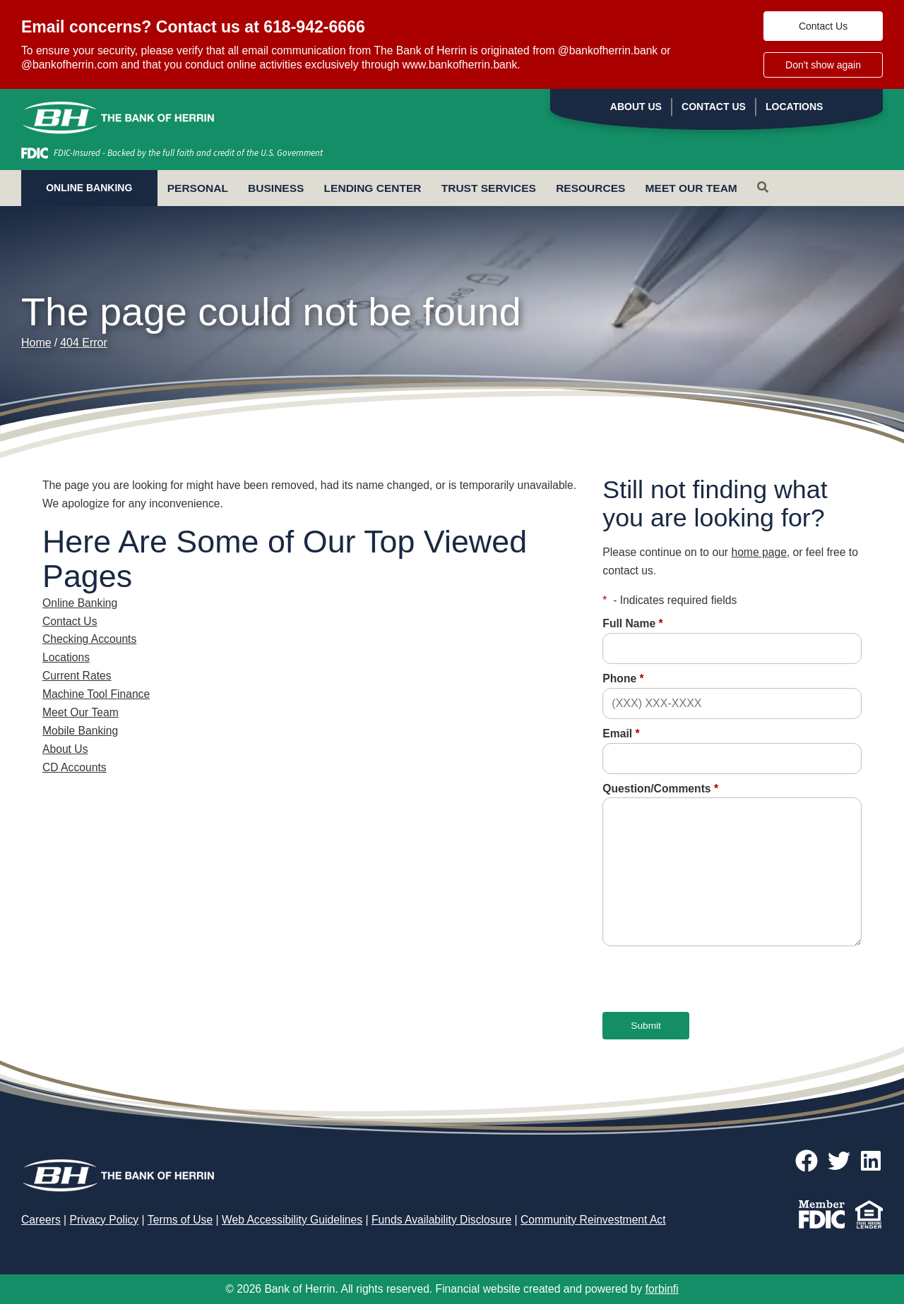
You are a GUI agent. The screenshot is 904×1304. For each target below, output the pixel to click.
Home (36, 343)
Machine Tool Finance (96, 694)
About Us (636, 106)
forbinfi (662, 1289)
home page (758, 552)
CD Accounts (74, 767)
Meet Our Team (691, 188)
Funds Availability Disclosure (441, 1220)
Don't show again (823, 65)
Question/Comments (660, 789)
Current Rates (77, 676)
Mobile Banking (80, 731)
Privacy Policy (104, 1220)
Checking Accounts (89, 639)
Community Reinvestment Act (593, 1220)
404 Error (83, 343)
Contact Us (823, 26)
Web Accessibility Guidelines (292, 1220)
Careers (41, 1220)
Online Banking (79, 603)
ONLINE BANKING (89, 187)
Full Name (632, 623)
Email (620, 733)
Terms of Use (180, 1220)
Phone (622, 678)
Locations (794, 106)
